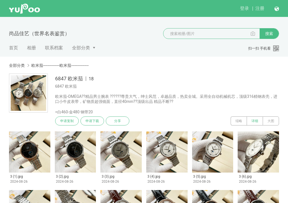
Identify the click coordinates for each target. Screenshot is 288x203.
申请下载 (92, 121)
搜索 (269, 33)
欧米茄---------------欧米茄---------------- (60, 65)
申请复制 (67, 121)
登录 (244, 8)
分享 (117, 121)
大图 (270, 121)
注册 (259, 8)
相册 (31, 47)
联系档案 (54, 47)
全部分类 (81, 47)
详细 (254, 121)
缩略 (238, 121)
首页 (13, 47)
